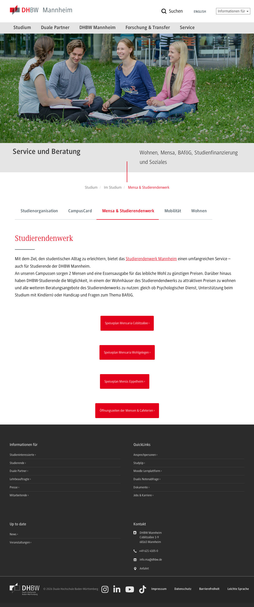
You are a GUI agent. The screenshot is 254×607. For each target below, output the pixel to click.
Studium (22, 27)
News (13, 534)
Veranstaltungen (20, 542)
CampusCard (80, 211)
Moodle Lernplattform (147, 471)
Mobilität (172, 211)
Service (187, 27)
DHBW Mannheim (97, 27)
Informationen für (233, 11)
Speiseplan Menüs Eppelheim (123, 381)
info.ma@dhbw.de (151, 559)
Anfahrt (144, 568)
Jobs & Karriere (143, 495)
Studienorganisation (39, 211)
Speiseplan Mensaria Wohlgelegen (126, 352)
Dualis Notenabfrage (146, 479)
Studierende (17, 463)
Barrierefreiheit (209, 589)
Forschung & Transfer (148, 27)
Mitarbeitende (19, 495)
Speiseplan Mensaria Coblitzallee (126, 323)
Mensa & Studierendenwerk (128, 211)
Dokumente (141, 487)
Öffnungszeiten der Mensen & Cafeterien (126, 410)
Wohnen (199, 211)
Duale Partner (55, 27)
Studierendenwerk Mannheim (151, 258)
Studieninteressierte (22, 455)
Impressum (158, 589)
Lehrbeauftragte (20, 479)
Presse (14, 487)
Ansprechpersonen (145, 455)
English (200, 12)
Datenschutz (182, 589)
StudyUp (138, 463)
